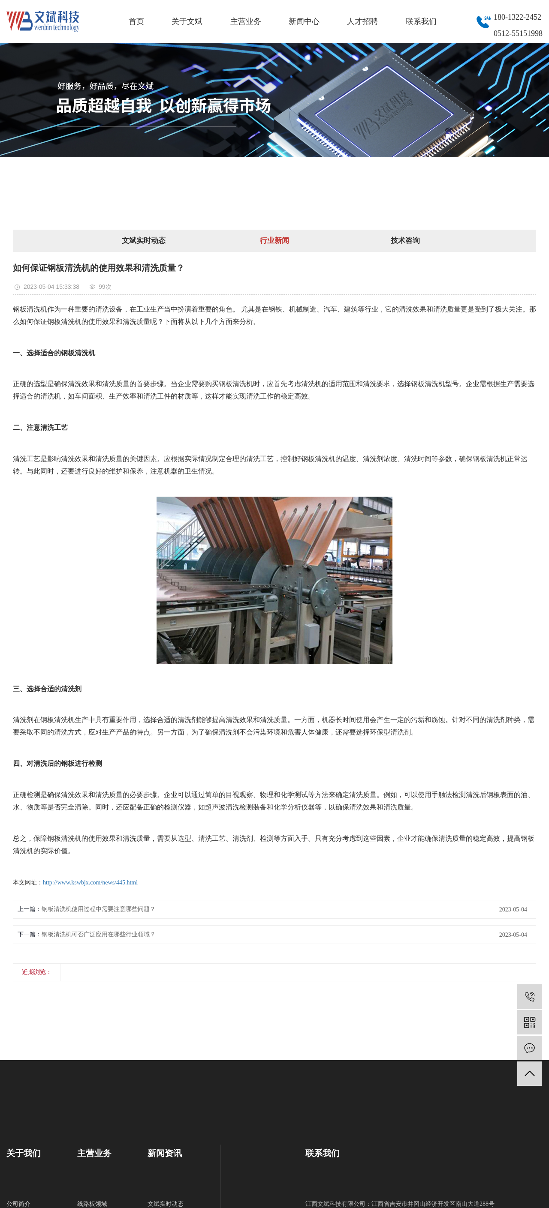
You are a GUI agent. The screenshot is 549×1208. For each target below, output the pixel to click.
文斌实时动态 (144, 241)
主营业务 (245, 21)
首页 (136, 21)
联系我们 (421, 21)
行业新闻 (274, 241)
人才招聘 (362, 21)
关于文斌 (187, 21)
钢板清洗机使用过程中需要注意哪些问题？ (99, 909)
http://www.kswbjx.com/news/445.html (90, 882)
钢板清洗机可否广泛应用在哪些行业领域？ (99, 934)
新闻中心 (304, 21)
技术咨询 (405, 241)
